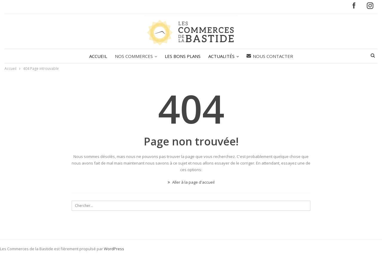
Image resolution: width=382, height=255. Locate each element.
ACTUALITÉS (222, 56)
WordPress (114, 248)
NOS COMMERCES (133, 56)
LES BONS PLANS (183, 56)
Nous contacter (271, 56)
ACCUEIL (96, 56)
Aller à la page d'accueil (191, 182)
